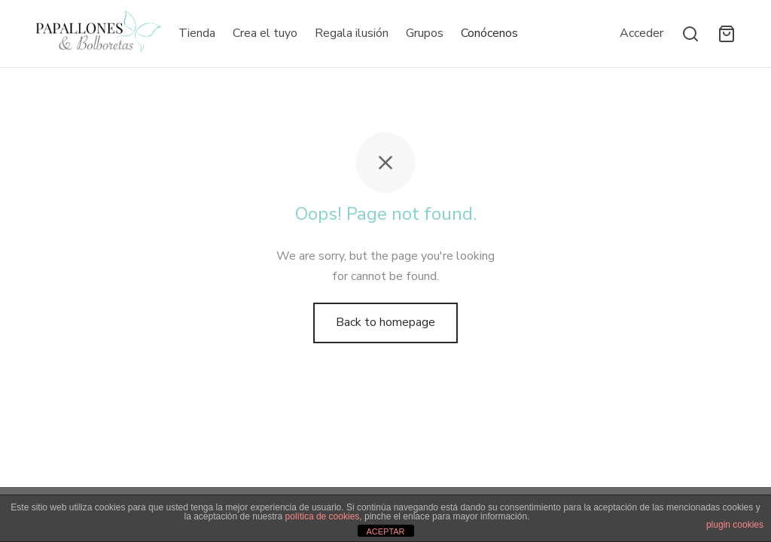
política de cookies (322, 516)
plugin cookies (734, 524)
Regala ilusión (352, 33)
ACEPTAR (385, 531)
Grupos (424, 33)
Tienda (196, 33)
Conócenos (489, 33)
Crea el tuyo (265, 33)
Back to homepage (385, 322)
